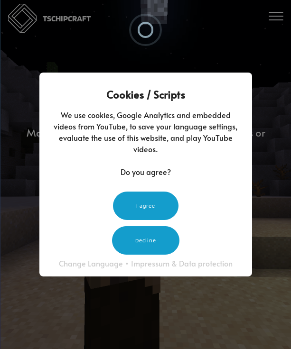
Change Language (91, 263)
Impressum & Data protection (182, 263)
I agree (145, 205)
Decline (145, 240)
